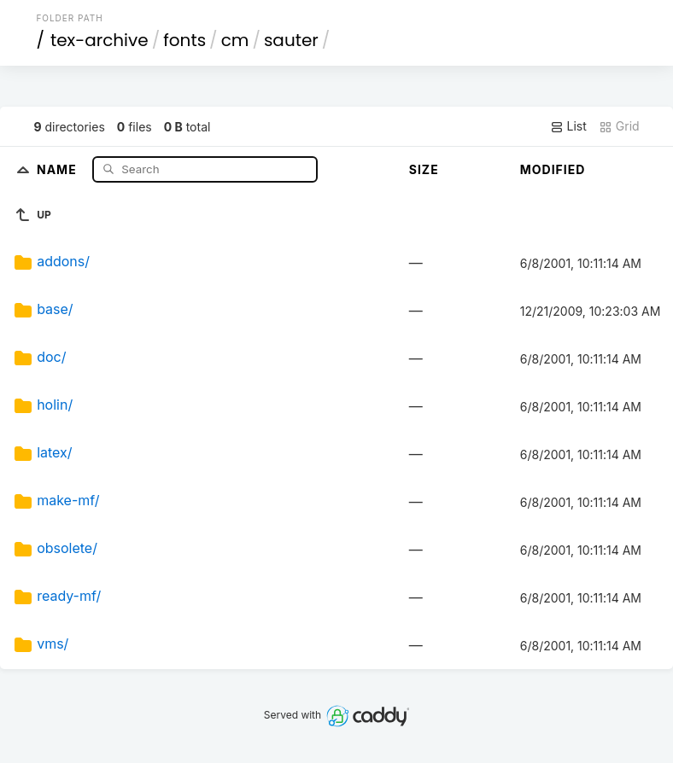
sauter (291, 40)
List (568, 126)
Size (424, 169)
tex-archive (99, 40)
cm (235, 40)
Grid (619, 126)
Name (58, 168)
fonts (184, 40)
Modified (553, 169)
